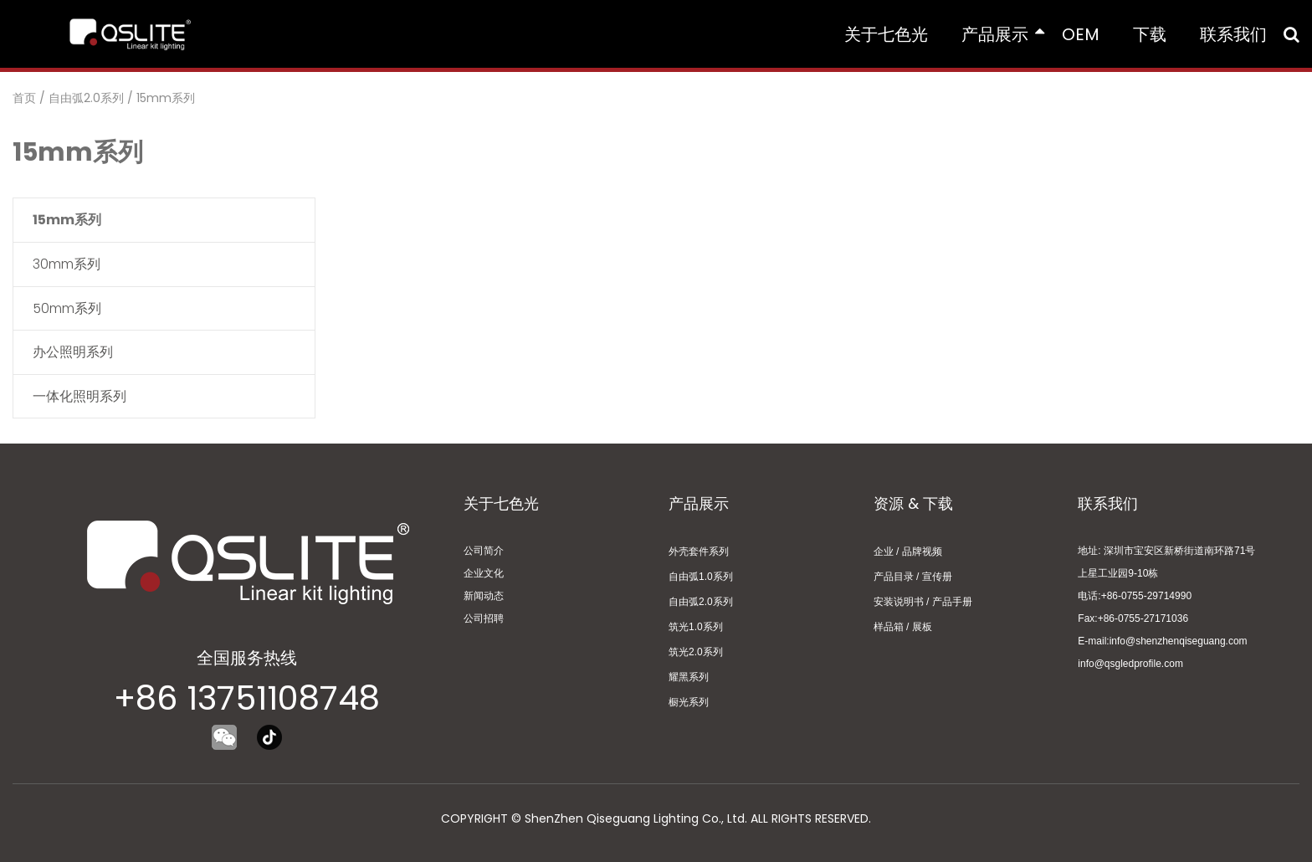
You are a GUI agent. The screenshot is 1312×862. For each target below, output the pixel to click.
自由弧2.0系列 (86, 98)
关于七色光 (886, 34)
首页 (24, 98)
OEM (1080, 34)
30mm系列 (66, 264)
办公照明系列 (73, 352)
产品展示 (1003, 34)
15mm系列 (165, 98)
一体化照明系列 (79, 396)
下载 (1149, 34)
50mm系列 (67, 308)
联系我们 (1233, 34)
